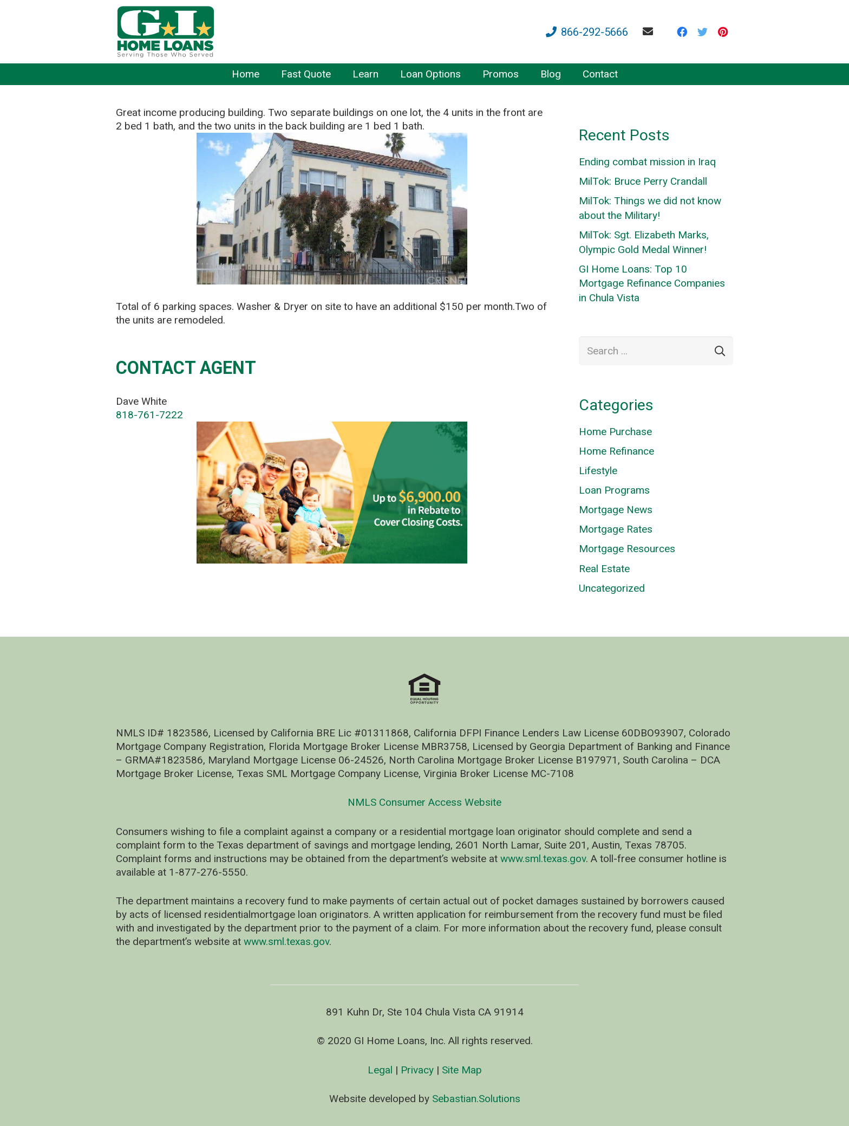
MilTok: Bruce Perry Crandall (643, 181)
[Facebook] (681, 32)
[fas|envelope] (650, 31)
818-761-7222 (149, 415)
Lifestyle (598, 470)
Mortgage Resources (627, 548)
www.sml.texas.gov (543, 858)
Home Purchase (615, 431)
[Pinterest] (723, 32)
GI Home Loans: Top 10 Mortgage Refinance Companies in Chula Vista (652, 283)
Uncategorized (612, 588)
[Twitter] (702, 32)
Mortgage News (615, 509)
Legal (380, 1070)
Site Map (462, 1070)
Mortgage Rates (615, 529)
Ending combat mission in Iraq (647, 162)
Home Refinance (616, 451)
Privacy (417, 1070)
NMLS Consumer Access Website (424, 802)
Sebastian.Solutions (476, 1098)
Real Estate (604, 568)
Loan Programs (614, 490)
